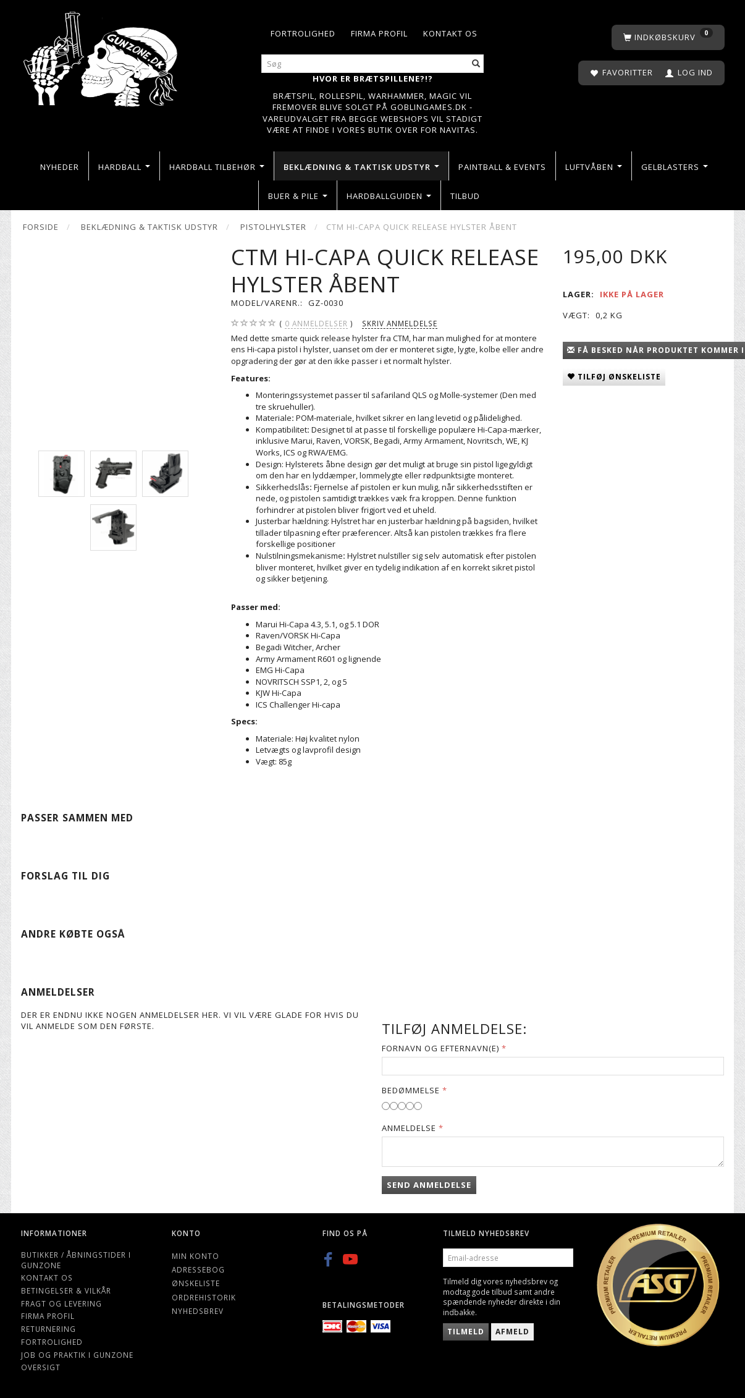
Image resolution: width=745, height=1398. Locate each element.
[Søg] (476, 64)
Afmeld (512, 1331)
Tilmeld (465, 1331)
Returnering (48, 1329)
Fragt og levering (61, 1303)
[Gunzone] (101, 55)
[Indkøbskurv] (668, 37)
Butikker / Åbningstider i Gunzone (76, 1260)
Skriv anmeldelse (399, 323)
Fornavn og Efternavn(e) (440, 1048)
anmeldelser (316, 323)
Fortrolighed (303, 33)
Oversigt (41, 1367)
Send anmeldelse (429, 1184)
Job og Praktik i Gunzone (77, 1355)
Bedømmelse (411, 1090)
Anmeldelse (409, 1127)
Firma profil (379, 33)
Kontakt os (450, 33)
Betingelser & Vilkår (66, 1290)
